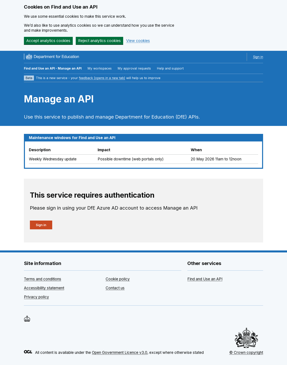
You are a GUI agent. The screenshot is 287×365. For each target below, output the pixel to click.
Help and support (170, 68)
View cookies (138, 41)
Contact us (115, 288)
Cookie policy (118, 279)
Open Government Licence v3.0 (119, 352)
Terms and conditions (42, 279)
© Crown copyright (246, 352)
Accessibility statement (44, 288)
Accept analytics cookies (48, 40)
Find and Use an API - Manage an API (53, 68)
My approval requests (134, 68)
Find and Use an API (204, 279)
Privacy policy (36, 297)
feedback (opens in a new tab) (102, 78)
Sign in (258, 57)
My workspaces (99, 68)
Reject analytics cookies (99, 40)
